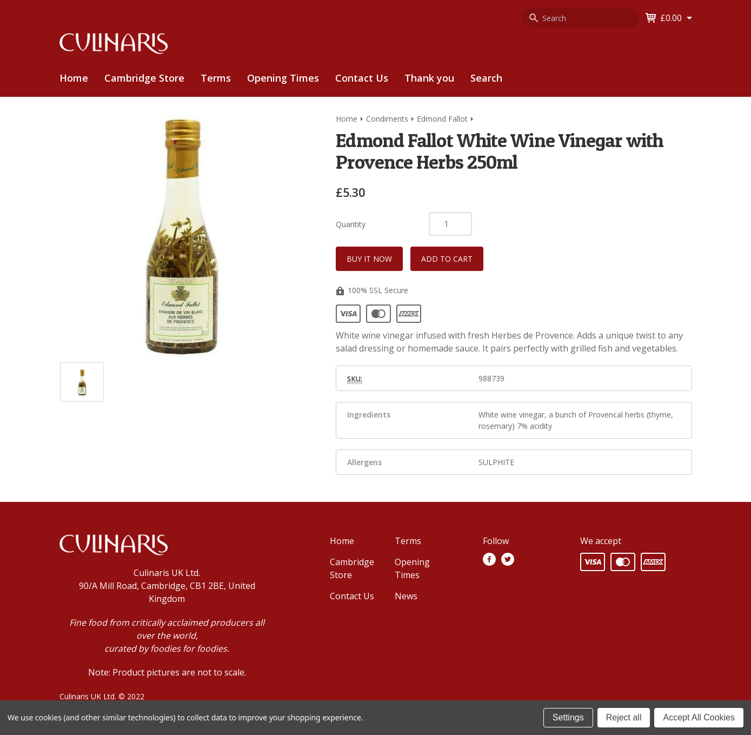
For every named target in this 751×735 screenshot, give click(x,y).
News (406, 596)
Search (486, 77)
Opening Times (283, 77)
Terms (216, 77)
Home (73, 77)
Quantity (350, 224)
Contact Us (361, 77)
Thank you (429, 77)
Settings (568, 717)
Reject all (624, 717)
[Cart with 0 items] (676, 17)
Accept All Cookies (699, 717)
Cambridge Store (144, 77)
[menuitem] (144, 78)
